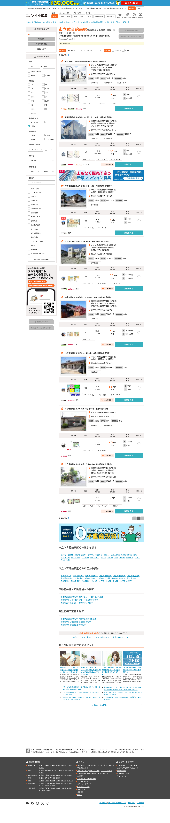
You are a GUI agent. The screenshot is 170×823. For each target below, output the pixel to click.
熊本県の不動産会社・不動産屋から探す (77, 603)
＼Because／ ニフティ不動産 (127, 765)
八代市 (94, 581)
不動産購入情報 (82, 768)
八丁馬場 (85, 557)
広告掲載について (123, 773)
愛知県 (41, 778)
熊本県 (58, 788)
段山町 (103, 557)
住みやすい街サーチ (84, 784)
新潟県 (41, 775)
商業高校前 (75, 557)
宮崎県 (69, 788)
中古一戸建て (118, 637)
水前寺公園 (65, 557)
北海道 (41, 765)
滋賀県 (58, 780)
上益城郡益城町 (133, 575)
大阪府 (41, 780)
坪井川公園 (65, 560)
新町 (116, 557)
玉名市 (122, 581)
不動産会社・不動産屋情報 (86, 779)
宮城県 (58, 765)
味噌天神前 (115, 554)
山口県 (63, 783)
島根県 (58, 783)
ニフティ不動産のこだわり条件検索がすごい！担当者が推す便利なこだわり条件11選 (111, 670)
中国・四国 (31, 783)
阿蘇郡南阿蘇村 (91, 575)
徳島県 (69, 783)
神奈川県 (48, 770)
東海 (29, 778)
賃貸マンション (86, 765)
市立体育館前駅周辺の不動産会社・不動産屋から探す (82, 597)
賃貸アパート (98, 765)
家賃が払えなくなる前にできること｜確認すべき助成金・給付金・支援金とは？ (69, 669)
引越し (79, 795)
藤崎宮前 (129, 557)
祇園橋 (70, 554)
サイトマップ (121, 776)
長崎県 (52, 788)
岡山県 (47, 783)
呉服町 (77, 554)
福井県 (69, 775)
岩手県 (52, 765)
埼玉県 (54, 770)
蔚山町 (110, 557)
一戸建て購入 (82, 773)
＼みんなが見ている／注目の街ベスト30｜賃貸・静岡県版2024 (132, 669)
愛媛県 (47, 785)
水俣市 (115, 581)
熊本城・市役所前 (95, 554)
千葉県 (59, 770)
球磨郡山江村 (104, 578)
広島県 (41, 783)
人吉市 (101, 581)
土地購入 (80, 776)
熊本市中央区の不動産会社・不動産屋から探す (79, 600)
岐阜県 (47, 778)
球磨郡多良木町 (91, 578)
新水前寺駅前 (126, 554)
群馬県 (41, 772)
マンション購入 (82, 771)
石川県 (63, 775)
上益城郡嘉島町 (119, 575)
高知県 (52, 785)
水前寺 (63, 554)
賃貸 (78, 765)
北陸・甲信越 (32, 775)
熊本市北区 (86, 581)
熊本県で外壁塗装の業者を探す (73, 625)
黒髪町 (137, 557)
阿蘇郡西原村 (78, 575)
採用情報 (140, 803)
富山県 (58, 775)
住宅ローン (81, 789)
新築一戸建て (106, 637)
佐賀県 (47, 788)
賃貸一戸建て (108, 765)
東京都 (41, 770)
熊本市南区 (75, 581)
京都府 (52, 780)
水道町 (106, 554)
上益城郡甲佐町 (67, 578)
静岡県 (52, 778)
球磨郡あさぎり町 (118, 578)
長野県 (52, 775)
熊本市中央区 (66, 575)
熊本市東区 (131, 578)
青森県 (47, 765)
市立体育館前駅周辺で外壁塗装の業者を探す (78, 619)
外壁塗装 (80, 792)
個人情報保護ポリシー (117, 803)
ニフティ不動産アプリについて (127, 768)
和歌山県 (70, 780)
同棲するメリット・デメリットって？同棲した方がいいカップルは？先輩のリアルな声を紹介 (91, 670)
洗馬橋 (122, 557)
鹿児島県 (42, 790)
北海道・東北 (32, 765)
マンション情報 (82, 781)
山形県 (69, 765)
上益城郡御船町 (105, 575)
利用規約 (131, 803)
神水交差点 (94, 557)
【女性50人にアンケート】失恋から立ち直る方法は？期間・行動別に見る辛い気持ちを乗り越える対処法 (122, 688)
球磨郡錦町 (79, 578)
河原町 (84, 554)
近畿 (29, 780)
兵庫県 (47, 780)
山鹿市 (129, 581)
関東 (29, 770)
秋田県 (63, 765)
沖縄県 (48, 790)
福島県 (41, 767)
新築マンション (79, 637)
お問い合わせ (121, 771)
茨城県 (65, 770)
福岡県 (41, 788)
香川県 (41, 785)
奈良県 (63, 780)
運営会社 (103, 803)
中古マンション (93, 637)
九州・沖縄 (31, 788)
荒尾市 (108, 581)
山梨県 (47, 775)
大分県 (63, 788)
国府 (135, 554)
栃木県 (70, 770)
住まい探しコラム (83, 787)
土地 (126, 637)
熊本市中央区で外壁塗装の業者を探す (76, 622)
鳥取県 (52, 783)
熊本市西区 (65, 581)
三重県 (58, 778)
